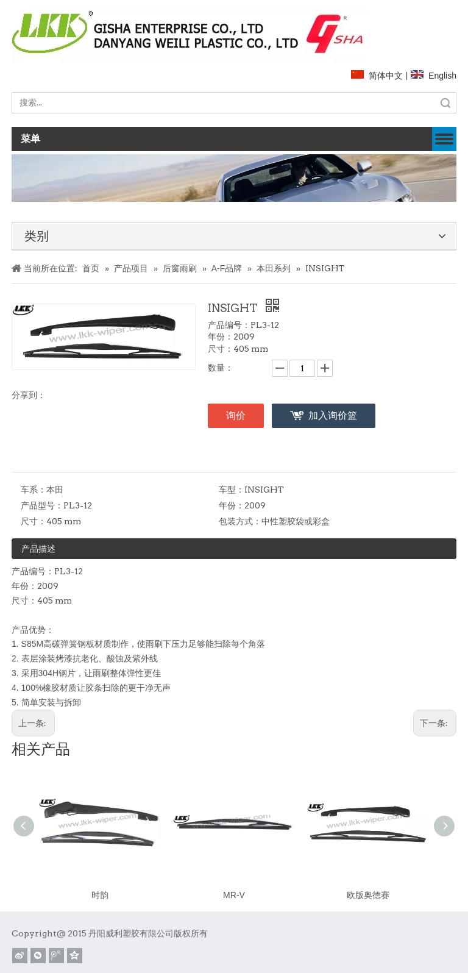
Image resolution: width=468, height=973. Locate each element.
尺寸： (33, 521)
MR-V (234, 895)
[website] (189, 32)
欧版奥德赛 (368, 895)
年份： (231, 505)
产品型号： (42, 505)
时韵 (99, 895)
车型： (231, 489)
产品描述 (38, 549)
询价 (236, 415)
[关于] (234, 177)
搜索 (445, 103)
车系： (33, 489)
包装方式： (240, 521)
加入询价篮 (332, 415)
